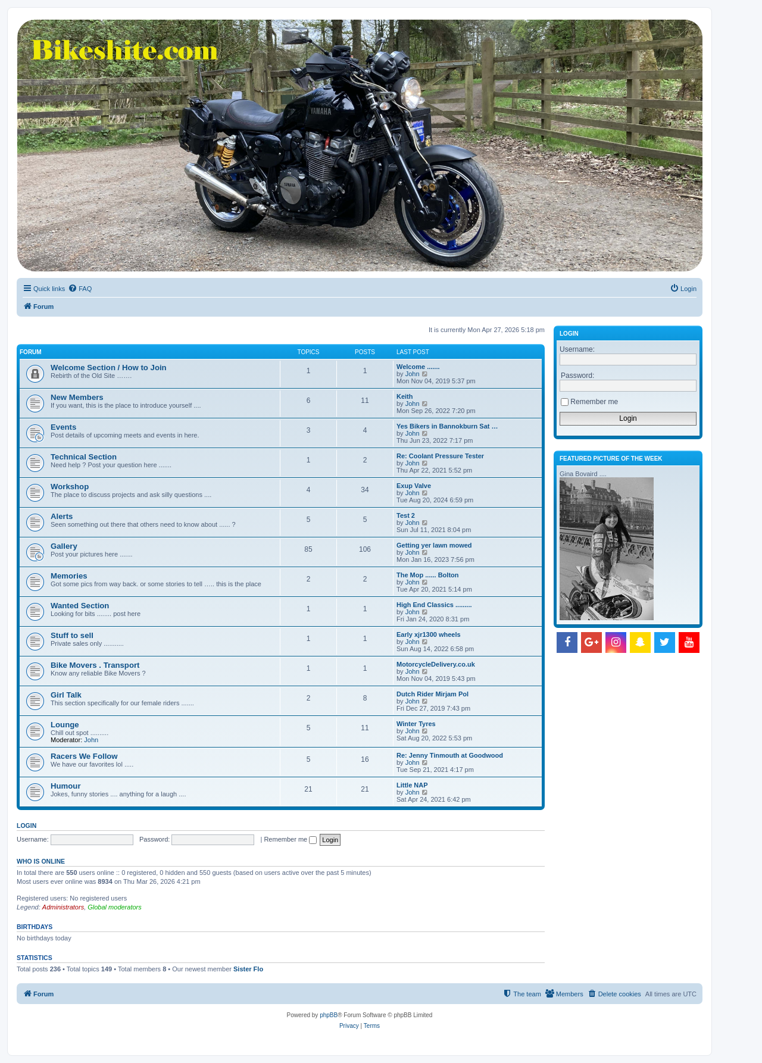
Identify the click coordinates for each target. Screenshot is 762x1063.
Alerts (62, 516)
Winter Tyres (416, 723)
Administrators (63, 907)
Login (26, 825)
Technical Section (84, 456)
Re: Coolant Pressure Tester (440, 455)
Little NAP (412, 785)
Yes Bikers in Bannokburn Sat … (447, 426)
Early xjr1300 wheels (428, 634)
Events (63, 427)
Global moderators (115, 907)
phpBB (329, 1015)
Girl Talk (66, 694)
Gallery (64, 546)
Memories (69, 575)
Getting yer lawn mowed (434, 545)
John (412, 373)
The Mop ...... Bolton (427, 575)
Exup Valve (413, 485)
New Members (77, 397)
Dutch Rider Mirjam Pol (432, 694)
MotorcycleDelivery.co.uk (435, 664)
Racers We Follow (84, 756)
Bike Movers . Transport (95, 665)
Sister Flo (248, 969)
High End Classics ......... (434, 604)
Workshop (70, 486)
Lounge (65, 724)
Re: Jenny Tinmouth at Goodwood (449, 755)
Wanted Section (80, 605)
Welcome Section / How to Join (109, 367)
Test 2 (405, 515)
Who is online (41, 861)
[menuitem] (80, 289)
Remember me (290, 839)
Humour (66, 785)
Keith (404, 396)
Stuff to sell (72, 635)
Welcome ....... (418, 366)
